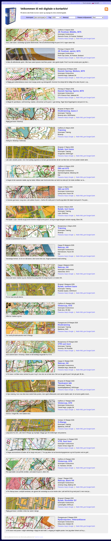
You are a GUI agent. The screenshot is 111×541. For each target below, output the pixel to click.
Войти (36, 3)
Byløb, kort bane (66, 149)
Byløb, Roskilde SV (67, 500)
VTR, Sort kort (65, 441)
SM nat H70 (63, 189)
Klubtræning (64, 325)
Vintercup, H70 (65, 305)
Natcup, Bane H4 (66, 480)
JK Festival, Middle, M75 (69, 32)
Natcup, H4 (63, 247)
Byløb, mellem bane (67, 286)
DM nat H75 (63, 168)
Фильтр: (65, 17)
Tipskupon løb (65, 383)
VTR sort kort (64, 344)
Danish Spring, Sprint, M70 (71, 91)
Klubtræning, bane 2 (68, 111)
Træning (62, 130)
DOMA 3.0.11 (106, 3)
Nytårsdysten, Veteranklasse (72, 519)
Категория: (29, 17)
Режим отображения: (85, 17)
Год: (50, 17)
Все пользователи (75, 3)
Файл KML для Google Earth (85, 38)
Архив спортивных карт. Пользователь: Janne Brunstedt (18, 3)
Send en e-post (39, 537)
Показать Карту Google (65, 38)
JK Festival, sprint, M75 (69, 51)
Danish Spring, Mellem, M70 (71, 71)
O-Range (62, 422)
